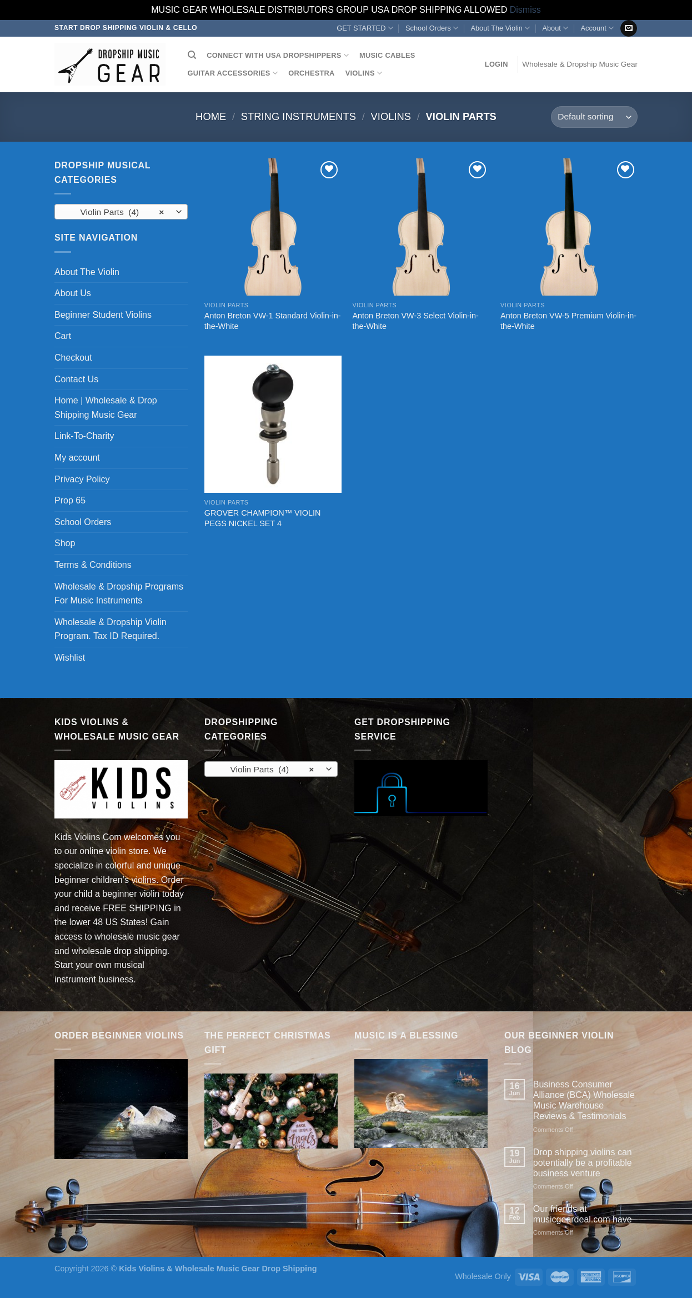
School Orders (431, 28)
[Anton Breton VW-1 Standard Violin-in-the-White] (273, 227)
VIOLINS (363, 73)
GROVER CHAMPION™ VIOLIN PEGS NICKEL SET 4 (262, 518)
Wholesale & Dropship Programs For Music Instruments (118, 594)
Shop (64, 543)
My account (77, 457)
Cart (62, 336)
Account (596, 28)
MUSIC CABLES (387, 55)
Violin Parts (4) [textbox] (115, 212)
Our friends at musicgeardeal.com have (582, 1214)
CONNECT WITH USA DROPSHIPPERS (278, 55)
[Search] (192, 55)
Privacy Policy (82, 479)
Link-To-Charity (84, 436)
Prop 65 (70, 500)
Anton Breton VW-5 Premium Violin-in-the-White (568, 321)
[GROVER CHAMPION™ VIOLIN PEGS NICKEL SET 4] (273, 424)
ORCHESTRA (311, 73)
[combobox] (121, 211)
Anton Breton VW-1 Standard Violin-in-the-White (272, 321)
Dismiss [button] (525, 9)
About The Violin (500, 28)
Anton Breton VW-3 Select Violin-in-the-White (415, 321)
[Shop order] (594, 117)
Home (210, 116)
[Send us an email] (628, 28)
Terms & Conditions (93, 565)
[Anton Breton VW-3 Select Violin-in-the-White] (420, 227)
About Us (72, 293)
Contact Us (76, 379)
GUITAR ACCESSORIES (233, 73)
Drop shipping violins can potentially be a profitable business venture (582, 1162)
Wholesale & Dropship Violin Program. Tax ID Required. (110, 629)
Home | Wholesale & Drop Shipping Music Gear (105, 408)
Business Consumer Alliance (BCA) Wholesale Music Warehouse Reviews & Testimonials (584, 1100)
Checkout (73, 357)
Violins (391, 116)
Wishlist (69, 657)
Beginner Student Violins (103, 314)
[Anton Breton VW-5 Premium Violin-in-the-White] (569, 227)
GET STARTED (365, 28)
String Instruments (298, 116)
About (555, 28)
